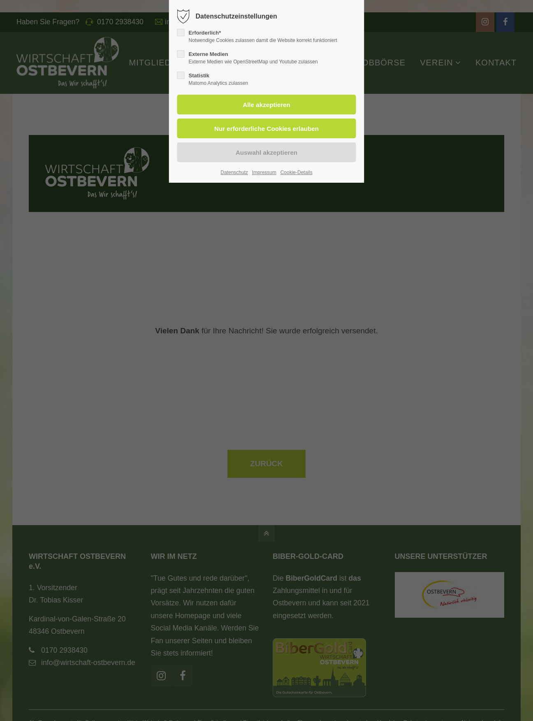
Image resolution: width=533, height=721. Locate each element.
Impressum (264, 172)
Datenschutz (234, 172)
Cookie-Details (296, 172)
